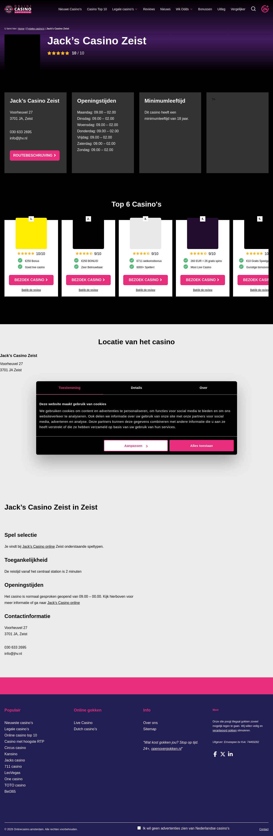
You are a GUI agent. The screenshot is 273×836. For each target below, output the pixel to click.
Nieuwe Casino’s (70, 9)
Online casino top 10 (20, 735)
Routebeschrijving (32, 155)
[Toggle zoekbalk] (253, 9)
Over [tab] (203, 387)
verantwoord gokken (225, 730)
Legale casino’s (125, 9)
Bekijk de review (31, 290)
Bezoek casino (29, 280)
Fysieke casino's (35, 28)
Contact (264, 829)
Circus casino (15, 748)
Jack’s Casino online (38, 546)
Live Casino (83, 723)
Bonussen (205, 9)
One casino (13, 779)
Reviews (149, 9)
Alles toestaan (201, 446)
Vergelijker (238, 9)
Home (21, 28)
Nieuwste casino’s (18, 723)
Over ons (150, 723)
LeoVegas (12, 773)
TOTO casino (15, 785)
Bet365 (10, 791)
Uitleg (221, 9)
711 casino (13, 766)
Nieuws (165, 9)
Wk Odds (184, 9)
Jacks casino (14, 760)
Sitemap (149, 729)
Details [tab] (136, 387)
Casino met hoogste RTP (24, 741)
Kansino (10, 754)
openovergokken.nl (166, 749)
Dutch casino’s (85, 729)
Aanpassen (136, 446)
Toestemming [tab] (70, 387)
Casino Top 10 (97, 9)
